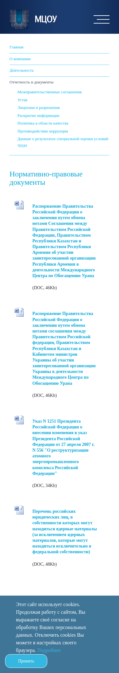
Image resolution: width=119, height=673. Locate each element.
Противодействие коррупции (42, 131)
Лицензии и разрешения (38, 107)
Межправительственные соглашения (49, 91)
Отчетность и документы (32, 82)
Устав (22, 99)
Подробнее (49, 650)
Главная (16, 47)
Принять (26, 661)
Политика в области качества (42, 123)
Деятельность (22, 70)
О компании (20, 58)
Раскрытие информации (38, 115)
